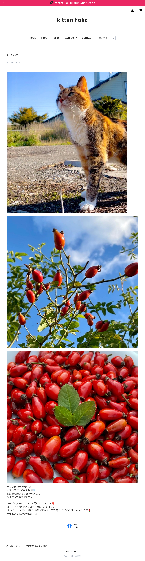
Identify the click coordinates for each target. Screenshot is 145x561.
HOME (32, 38)
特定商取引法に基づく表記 (36, 546)
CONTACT (87, 38)
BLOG (57, 38)
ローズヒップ (12, 55)
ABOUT (45, 38)
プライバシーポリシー (14, 546)
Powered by (72, 556)
